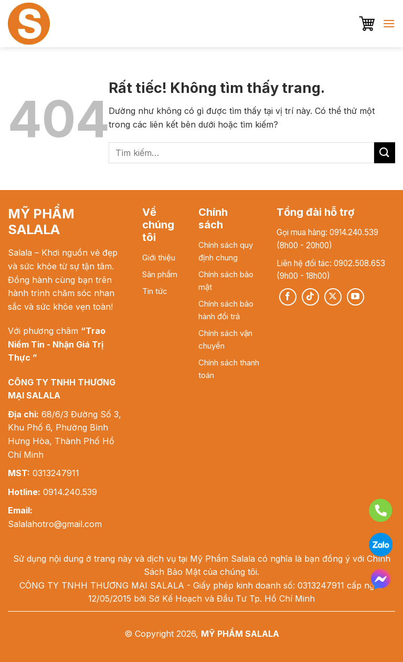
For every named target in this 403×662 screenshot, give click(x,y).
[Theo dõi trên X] (333, 297)
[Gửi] (384, 152)
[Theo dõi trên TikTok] (310, 297)
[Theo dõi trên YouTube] (355, 297)
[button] (366, 23)
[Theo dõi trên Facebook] (287, 297)
